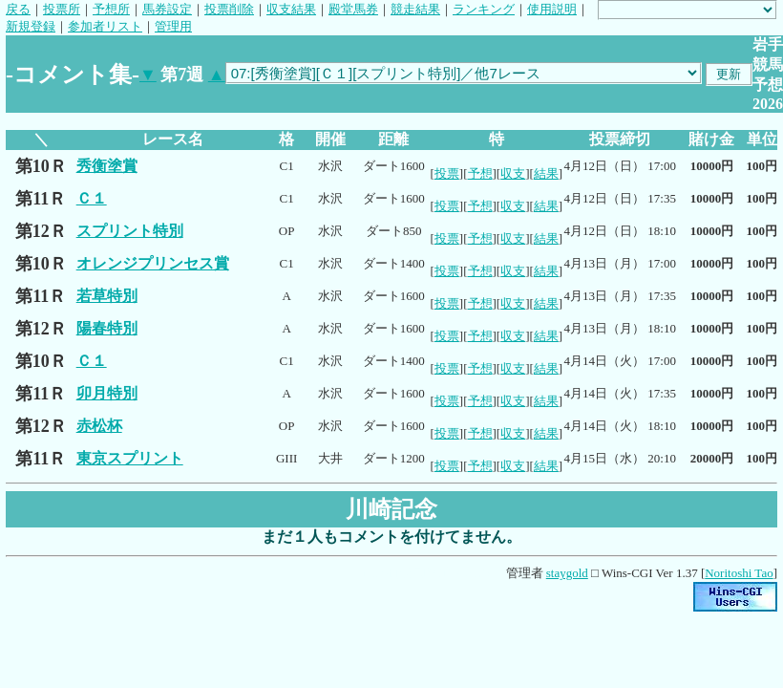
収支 (512, 173)
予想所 (111, 9)
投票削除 (229, 9)
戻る (18, 9)
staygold (567, 573)
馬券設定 (167, 9)
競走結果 (415, 9)
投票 (446, 173)
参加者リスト (105, 26)
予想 (480, 173)
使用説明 (552, 9)
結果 (546, 173)
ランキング (484, 9)
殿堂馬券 (353, 9)
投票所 (61, 9)
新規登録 (30, 26)
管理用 (173, 26)
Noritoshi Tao (738, 573)
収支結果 (291, 9)
